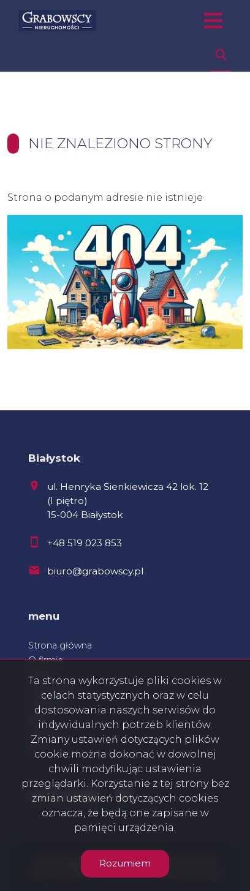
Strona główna (60, 645)
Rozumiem (125, 863)
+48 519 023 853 (84, 543)
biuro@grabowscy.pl (95, 571)
